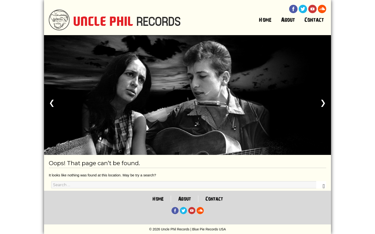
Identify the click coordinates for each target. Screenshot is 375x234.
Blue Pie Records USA (209, 229)
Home (265, 21)
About (288, 21)
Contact (314, 21)
